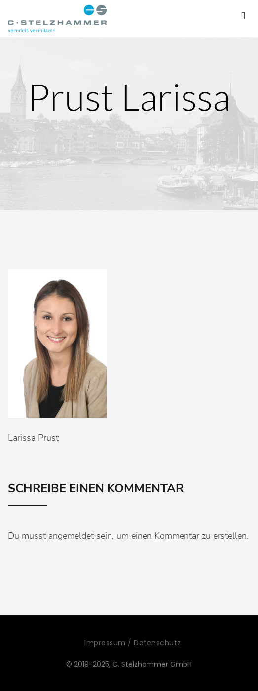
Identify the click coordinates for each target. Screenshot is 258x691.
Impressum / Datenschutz (132, 643)
